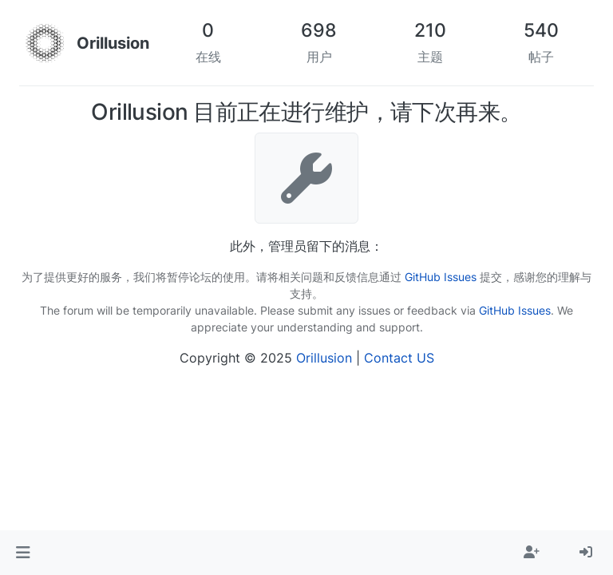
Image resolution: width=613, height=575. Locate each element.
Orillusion (324, 358)
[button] (22, 553)
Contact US (399, 358)
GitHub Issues (441, 277)
